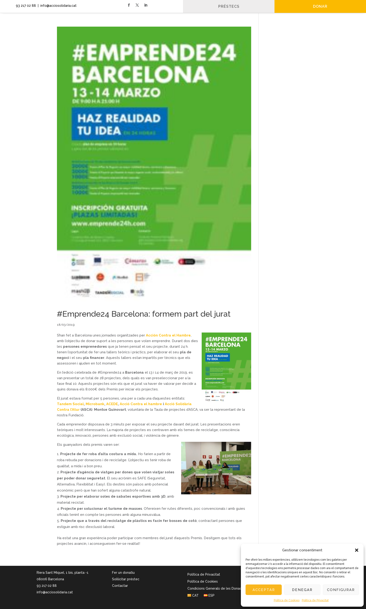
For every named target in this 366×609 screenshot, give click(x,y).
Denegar (302, 590)
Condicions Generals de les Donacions (217, 588)
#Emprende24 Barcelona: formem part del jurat (144, 314)
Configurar (341, 590)
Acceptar (264, 590)
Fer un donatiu (123, 572)
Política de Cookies (286, 600)
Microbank (95, 404)
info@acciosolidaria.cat (55, 592)
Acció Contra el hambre (141, 404)
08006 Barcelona (50, 579)
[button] (356, 550)
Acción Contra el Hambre (168, 335)
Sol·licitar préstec (125, 579)
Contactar (120, 586)
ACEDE (112, 404)
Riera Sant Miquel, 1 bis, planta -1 (62, 572)
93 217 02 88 (25, 5)
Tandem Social (70, 404)
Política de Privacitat (315, 600)
